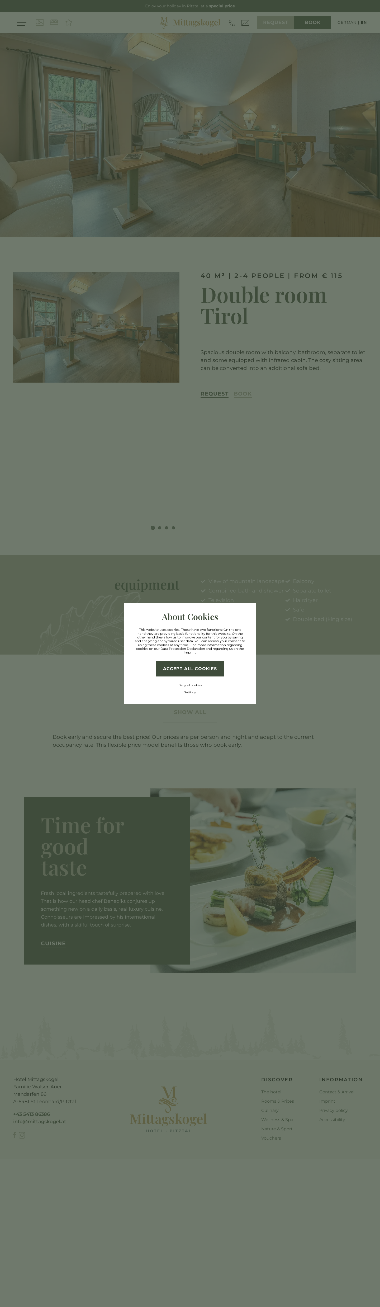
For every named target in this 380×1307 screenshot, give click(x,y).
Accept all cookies (190, 668)
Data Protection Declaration (182, 649)
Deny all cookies (190, 685)
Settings (190, 692)
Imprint (190, 652)
